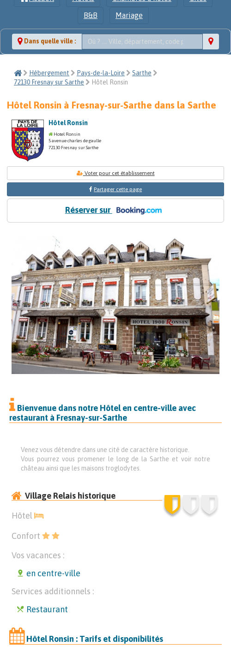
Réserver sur (115, 210)
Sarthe (142, 73)
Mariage (129, 15)
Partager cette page (118, 189)
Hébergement (49, 73)
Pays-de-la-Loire (101, 73)
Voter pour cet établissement (116, 173)
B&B (90, 15)
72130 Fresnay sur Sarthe (49, 82)
